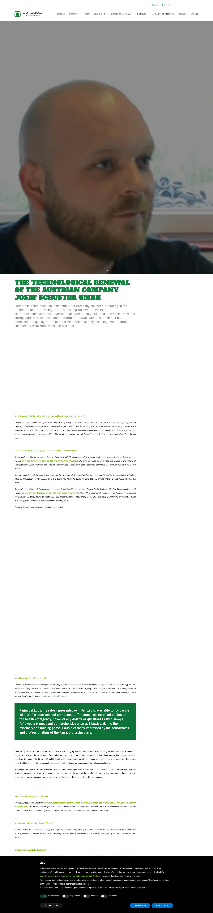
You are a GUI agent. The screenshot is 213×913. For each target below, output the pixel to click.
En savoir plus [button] (51, 905)
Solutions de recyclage (121, 14)
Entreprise (74, 14)
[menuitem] (156, 3)
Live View (194, 14)
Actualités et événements (163, 14)
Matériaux (142, 14)
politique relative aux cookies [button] (129, 876)
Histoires (61, 14)
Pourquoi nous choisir (95, 14)
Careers (155, 5)
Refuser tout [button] (140, 905)
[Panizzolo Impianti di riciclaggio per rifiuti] (28, 14)
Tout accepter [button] (162, 905)
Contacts (183, 14)
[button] (189, 5)
